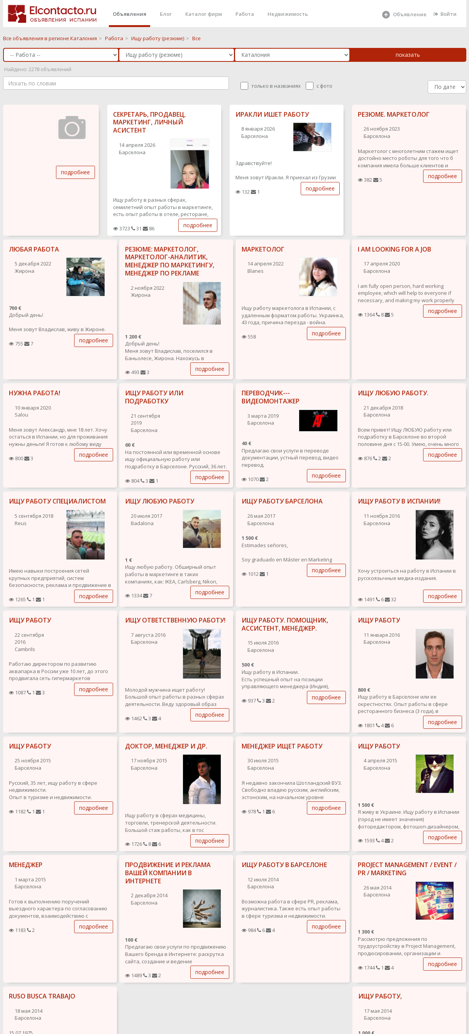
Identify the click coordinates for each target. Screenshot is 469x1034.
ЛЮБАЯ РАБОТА (34, 249)
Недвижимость (288, 13)
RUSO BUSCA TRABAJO (42, 996)
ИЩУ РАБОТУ (30, 620)
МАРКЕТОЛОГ (263, 249)
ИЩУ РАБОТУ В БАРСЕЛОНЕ (284, 865)
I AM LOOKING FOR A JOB (394, 249)
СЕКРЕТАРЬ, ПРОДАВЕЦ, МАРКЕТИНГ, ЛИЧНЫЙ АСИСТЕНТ (149, 122)
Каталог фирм (203, 13)
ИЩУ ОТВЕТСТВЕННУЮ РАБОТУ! (175, 620)
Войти (445, 13)
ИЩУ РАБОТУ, (380, 996)
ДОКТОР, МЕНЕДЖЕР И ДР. (166, 746)
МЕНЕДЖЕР (25, 865)
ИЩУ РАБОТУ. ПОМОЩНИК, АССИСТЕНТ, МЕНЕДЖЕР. (285, 624)
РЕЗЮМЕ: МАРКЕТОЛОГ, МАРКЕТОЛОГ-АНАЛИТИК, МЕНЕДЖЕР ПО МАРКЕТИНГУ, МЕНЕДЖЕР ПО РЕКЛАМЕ (169, 261)
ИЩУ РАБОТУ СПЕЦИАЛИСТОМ (57, 501)
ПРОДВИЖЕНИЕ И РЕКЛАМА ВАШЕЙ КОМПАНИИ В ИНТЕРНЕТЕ (168, 873)
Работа (244, 13)
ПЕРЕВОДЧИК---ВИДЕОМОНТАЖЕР (271, 397)
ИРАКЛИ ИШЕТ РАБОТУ (272, 114)
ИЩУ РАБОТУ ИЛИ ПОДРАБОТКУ (154, 397)
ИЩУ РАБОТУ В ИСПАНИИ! (399, 501)
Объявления (129, 13)
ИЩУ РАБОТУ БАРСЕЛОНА (282, 501)
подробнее (75, 172)
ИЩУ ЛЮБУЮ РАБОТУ (159, 501)
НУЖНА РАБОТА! (34, 393)
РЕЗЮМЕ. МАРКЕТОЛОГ (394, 114)
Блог (166, 13)
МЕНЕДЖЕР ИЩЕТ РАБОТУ (282, 746)
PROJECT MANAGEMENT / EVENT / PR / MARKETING (407, 869)
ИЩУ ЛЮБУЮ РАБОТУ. (393, 393)
